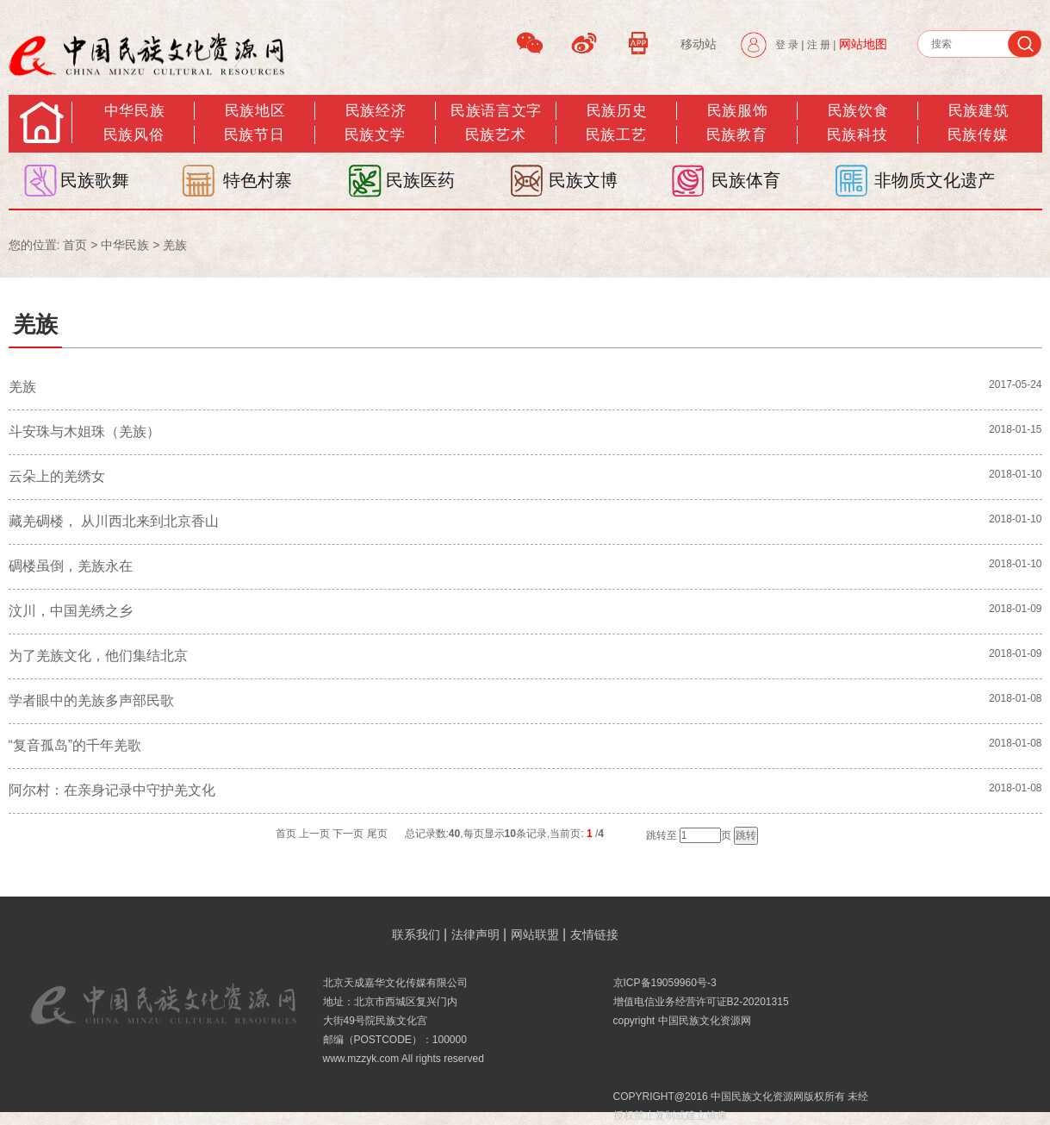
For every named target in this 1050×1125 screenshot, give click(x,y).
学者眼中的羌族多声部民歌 (91, 700)
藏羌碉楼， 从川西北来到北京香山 (114, 521)
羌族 (175, 245)
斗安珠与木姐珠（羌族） (84, 431)
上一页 (314, 834)
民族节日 (254, 135)
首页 (75, 245)
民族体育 (745, 180)
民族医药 (420, 180)
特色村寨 (257, 180)
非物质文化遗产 (934, 180)
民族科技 (857, 135)
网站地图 (863, 44)
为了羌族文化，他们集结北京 (98, 655)
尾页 (377, 834)
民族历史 (617, 111)
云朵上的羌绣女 (57, 476)
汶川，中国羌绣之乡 (71, 610)
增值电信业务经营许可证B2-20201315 (701, 1002)
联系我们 (416, 934)
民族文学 (375, 135)
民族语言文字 (495, 111)
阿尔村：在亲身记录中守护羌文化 (114, 790)
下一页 (347, 834)
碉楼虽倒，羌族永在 (71, 566)
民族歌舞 (94, 180)
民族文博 (583, 180)
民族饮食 (858, 111)
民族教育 (736, 135)
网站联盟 (535, 934)
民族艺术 (495, 135)
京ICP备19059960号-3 (665, 983)
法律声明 (475, 934)
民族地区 (255, 111)
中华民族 (134, 111)
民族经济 (375, 111)
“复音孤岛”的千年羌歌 (75, 745)
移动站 (698, 44)
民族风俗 (133, 135)
